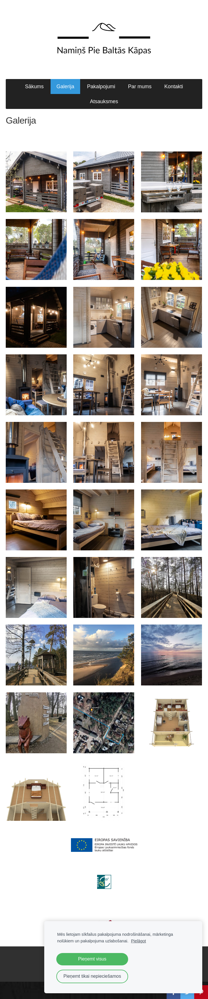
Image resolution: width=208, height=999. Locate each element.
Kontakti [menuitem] (173, 86)
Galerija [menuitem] (65, 86)
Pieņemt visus (92, 958)
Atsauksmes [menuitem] (104, 101)
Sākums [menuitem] (34, 86)
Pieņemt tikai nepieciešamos (92, 976)
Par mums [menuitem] (139, 86)
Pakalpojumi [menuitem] (101, 86)
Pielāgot (138, 941)
